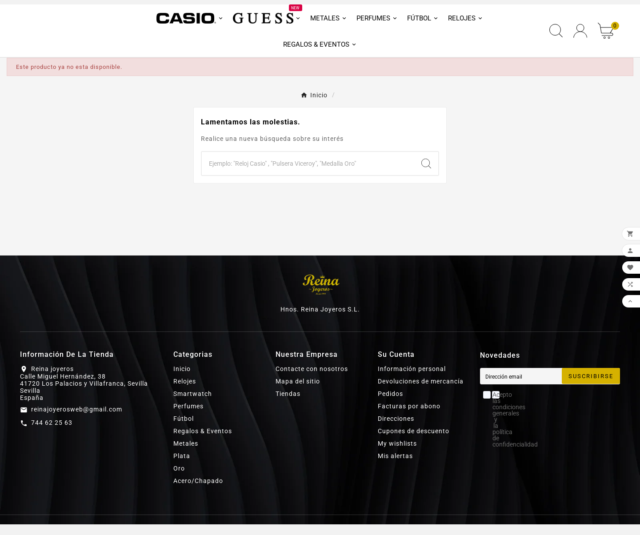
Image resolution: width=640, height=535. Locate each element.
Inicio (182, 379)
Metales (185, 454)
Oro (179, 479)
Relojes (184, 391)
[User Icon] (580, 36)
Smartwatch (192, 404)
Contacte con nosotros (312, 379)
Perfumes (188, 416)
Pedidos (390, 404)
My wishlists (397, 454)
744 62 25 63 (51, 433)
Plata (181, 466)
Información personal (412, 379)
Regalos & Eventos (202, 441)
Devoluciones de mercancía (421, 391)
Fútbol (183, 429)
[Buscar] (308, 174)
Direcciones (396, 429)
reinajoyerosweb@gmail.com (76, 419)
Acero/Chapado (198, 491)
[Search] (426, 174)
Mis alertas (395, 466)
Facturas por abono (409, 416)
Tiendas (288, 404)
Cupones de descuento (413, 441)
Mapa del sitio (298, 391)
